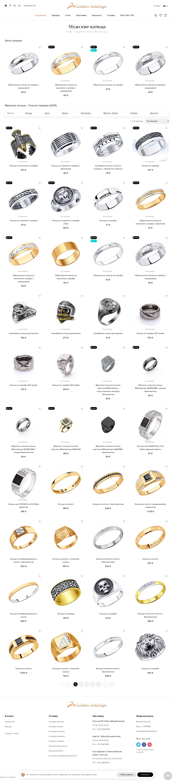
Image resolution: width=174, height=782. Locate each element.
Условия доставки (57, 731)
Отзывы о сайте (12, 733)
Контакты (97, 15)
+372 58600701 (103, 762)
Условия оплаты (56, 726)
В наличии (138, 121)
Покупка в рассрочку (58, 746)
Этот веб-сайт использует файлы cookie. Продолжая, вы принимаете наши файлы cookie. (61, 775)
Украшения (40, 15)
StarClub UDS (127, 15)
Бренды (56, 15)
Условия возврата (57, 736)
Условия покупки (56, 721)
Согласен (145, 775)
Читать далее (126, 775)
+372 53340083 (103, 729)
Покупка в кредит (56, 741)
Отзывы (111, 15)
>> (112, 684)
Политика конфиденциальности (63, 756)
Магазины (81, 15)
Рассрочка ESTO (56, 751)
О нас (68, 15)
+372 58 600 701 (29, 6)
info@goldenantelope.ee (146, 731)
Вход (156, 6)
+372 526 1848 (102, 744)
